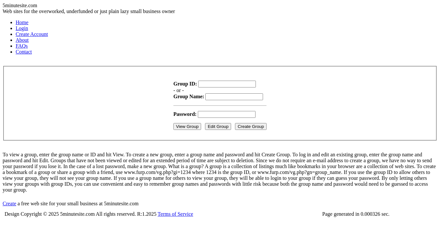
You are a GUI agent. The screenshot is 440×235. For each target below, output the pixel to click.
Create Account (32, 34)
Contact (24, 52)
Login (22, 28)
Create (9, 203)
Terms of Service (175, 214)
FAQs (22, 46)
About (22, 40)
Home (22, 22)
